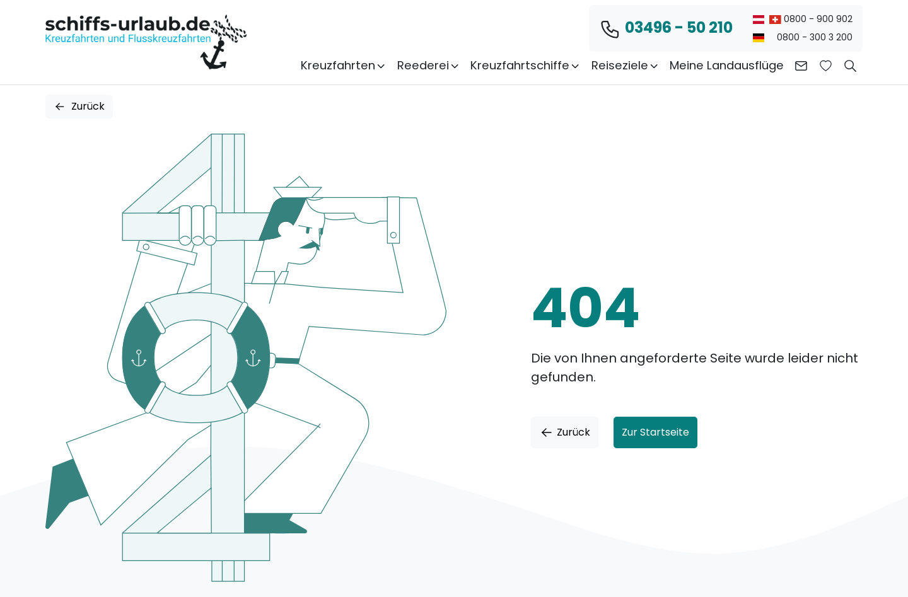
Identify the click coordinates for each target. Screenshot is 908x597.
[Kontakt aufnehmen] (801, 65)
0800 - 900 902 (803, 19)
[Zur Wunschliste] (825, 65)
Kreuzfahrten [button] (344, 65)
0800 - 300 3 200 (803, 37)
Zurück (79, 106)
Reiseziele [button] (625, 65)
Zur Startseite (655, 432)
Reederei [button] (428, 65)
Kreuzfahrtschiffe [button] (525, 65)
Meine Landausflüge (727, 65)
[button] (850, 65)
